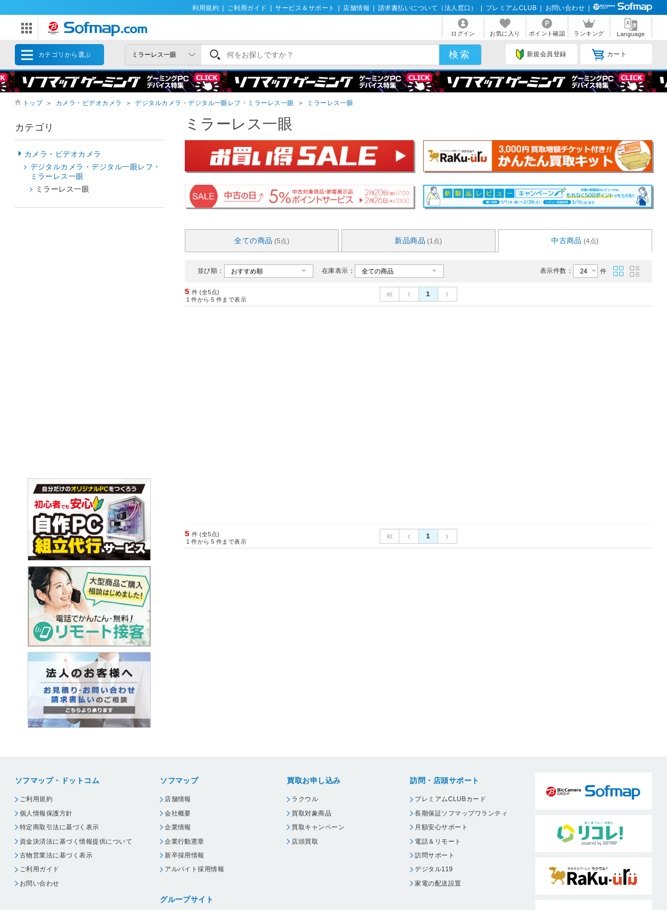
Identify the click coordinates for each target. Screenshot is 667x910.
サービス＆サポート (305, 8)
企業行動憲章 (184, 841)
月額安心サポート (441, 827)
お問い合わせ (565, 8)
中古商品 (575, 240)
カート (609, 55)
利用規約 (205, 8)
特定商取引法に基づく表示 (59, 827)
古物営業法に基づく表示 (56, 855)
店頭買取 (305, 841)
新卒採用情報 (184, 855)
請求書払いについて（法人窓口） (427, 8)
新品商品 (418, 240)
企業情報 (178, 827)
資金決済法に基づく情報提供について (76, 841)
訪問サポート (435, 855)
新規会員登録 (541, 54)
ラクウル (305, 799)
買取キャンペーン (318, 827)
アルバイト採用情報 (194, 869)
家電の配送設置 (438, 883)
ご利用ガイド (247, 8)
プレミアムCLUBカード (450, 799)
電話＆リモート (438, 841)
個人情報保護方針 (46, 813)
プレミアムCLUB (511, 8)
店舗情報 (356, 8)
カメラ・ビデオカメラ (89, 103)
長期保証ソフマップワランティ (461, 813)
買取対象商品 (311, 813)
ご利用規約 (36, 799)
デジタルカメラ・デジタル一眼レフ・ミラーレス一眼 (214, 103)
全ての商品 (261, 240)
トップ (32, 103)
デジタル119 (433, 869)
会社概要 (178, 813)
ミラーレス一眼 (330, 103)
